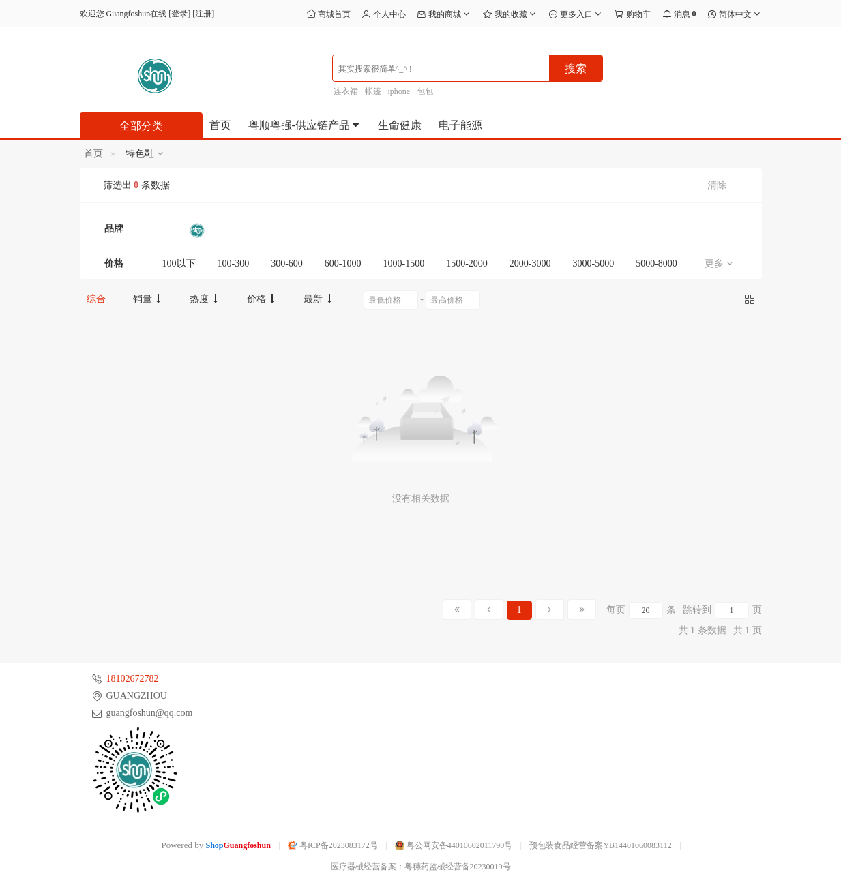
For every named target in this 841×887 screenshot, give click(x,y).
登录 (179, 13)
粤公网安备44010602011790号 (454, 845)
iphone (399, 91)
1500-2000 (467, 263)
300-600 (287, 263)
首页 (220, 125)
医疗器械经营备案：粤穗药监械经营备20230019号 (421, 866)
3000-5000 (594, 263)
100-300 (234, 263)
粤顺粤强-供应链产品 (304, 125)
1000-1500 (404, 263)
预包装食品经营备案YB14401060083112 (600, 845)
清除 (716, 185)
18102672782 (132, 679)
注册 (203, 13)
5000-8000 (656, 263)
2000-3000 (530, 263)
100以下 (179, 263)
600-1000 (343, 263)
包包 (425, 91)
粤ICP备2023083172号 (333, 845)
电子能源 (460, 125)
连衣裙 (346, 91)
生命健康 (400, 125)
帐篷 (373, 91)
